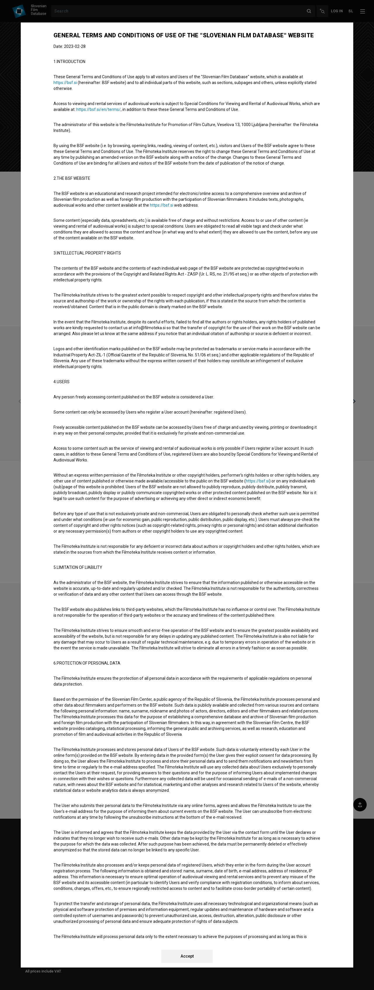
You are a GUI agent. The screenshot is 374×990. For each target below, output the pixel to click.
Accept (187, 956)
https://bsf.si (65, 82)
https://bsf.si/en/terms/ (98, 109)
